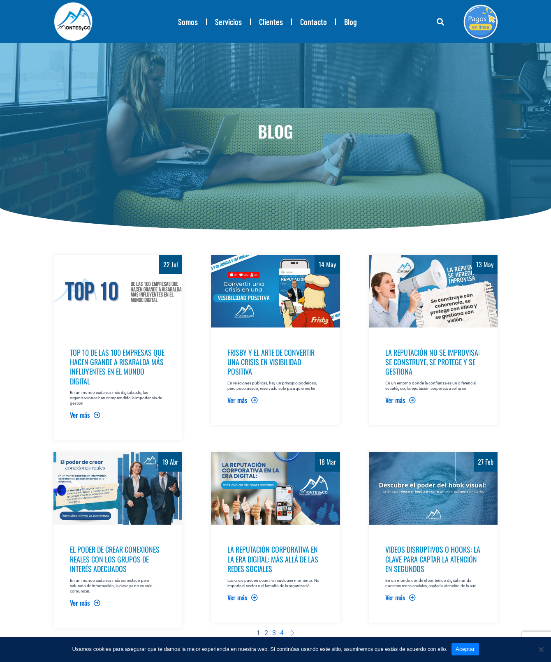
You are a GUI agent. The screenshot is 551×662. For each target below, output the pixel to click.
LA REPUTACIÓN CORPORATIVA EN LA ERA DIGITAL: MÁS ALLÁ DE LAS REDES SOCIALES (272, 559)
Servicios (228, 22)
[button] (440, 21)
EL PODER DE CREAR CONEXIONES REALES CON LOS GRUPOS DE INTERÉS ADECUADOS (115, 559)
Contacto (313, 22)
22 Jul (170, 264)
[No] (541, 649)
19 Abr (170, 462)
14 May (327, 264)
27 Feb (485, 462)
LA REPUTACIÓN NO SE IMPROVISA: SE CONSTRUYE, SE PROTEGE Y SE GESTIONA (432, 362)
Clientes (271, 22)
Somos (188, 22)
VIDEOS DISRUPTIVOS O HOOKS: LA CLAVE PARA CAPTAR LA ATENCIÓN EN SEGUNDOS (432, 559)
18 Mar (327, 462)
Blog (350, 22)
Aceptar (465, 649)
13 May (484, 264)
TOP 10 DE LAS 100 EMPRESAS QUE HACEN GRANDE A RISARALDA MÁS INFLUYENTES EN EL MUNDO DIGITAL (117, 367)
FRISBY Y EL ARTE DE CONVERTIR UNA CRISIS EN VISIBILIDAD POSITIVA (271, 362)
